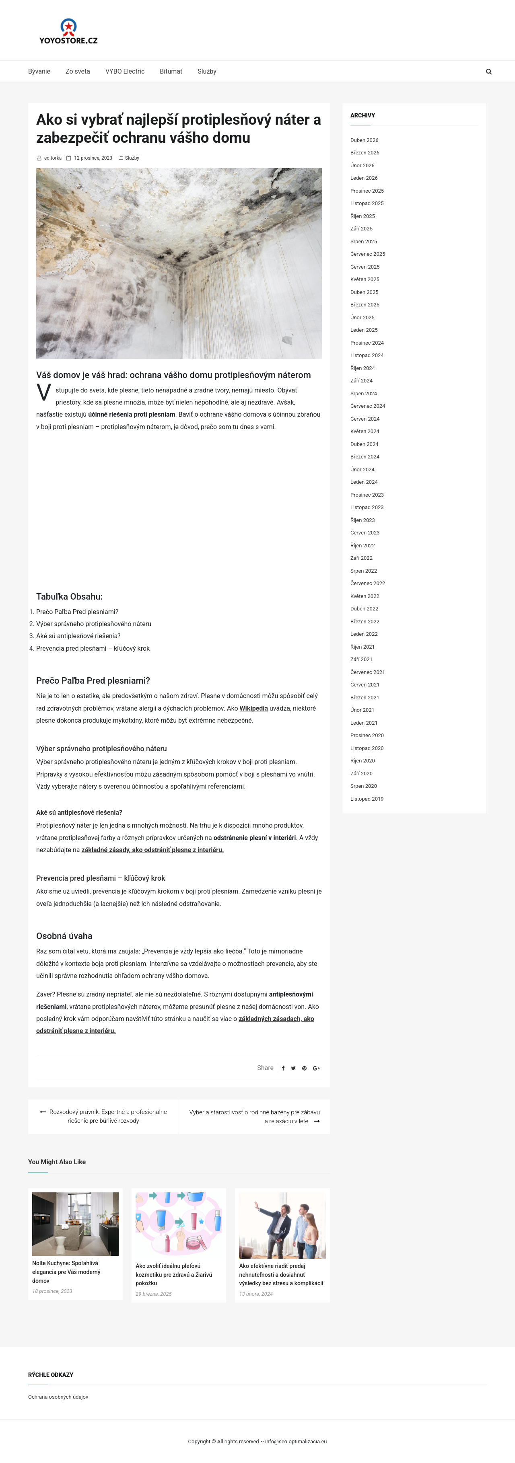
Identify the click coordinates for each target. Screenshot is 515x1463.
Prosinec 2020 (367, 735)
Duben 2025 (364, 292)
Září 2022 (361, 558)
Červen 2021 (365, 685)
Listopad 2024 (367, 355)
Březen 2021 (364, 698)
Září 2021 (361, 659)
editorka (53, 158)
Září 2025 (361, 229)
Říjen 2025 (362, 216)
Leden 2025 (364, 330)
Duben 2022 (364, 609)
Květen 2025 (364, 279)
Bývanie (39, 71)
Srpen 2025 (363, 241)
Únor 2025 (362, 317)
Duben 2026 (364, 140)
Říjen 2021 (362, 647)
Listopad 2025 (367, 203)
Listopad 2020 (367, 748)
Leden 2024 (364, 482)
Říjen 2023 (362, 520)
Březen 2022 (364, 621)
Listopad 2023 (367, 507)
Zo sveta (78, 71)
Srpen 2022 (363, 571)
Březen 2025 (364, 305)
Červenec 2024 (367, 406)
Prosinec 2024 (367, 343)
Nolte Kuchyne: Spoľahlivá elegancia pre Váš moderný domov (66, 1272)
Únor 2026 (362, 165)
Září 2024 (361, 381)
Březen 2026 (364, 153)
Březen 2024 (364, 457)
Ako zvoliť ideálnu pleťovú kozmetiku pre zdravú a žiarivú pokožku (174, 1274)
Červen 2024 (365, 419)
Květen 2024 (364, 431)
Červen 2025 (365, 267)
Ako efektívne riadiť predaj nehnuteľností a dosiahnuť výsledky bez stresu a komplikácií (281, 1274)
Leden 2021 (364, 723)
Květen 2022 (364, 596)
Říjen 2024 (362, 368)
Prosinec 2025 (367, 191)
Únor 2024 (362, 469)
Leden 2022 (364, 634)
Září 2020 (361, 774)
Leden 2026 (364, 178)
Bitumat (171, 71)
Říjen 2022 (362, 545)
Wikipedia (254, 708)
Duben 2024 (364, 444)
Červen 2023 (365, 533)
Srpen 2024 (363, 393)
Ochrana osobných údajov (58, 1396)
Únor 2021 (362, 710)
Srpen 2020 (363, 786)
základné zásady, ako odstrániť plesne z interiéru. (153, 850)
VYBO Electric (125, 71)
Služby (207, 71)
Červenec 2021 (367, 672)
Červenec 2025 (367, 254)
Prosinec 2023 (367, 495)
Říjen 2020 (362, 761)
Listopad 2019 (367, 799)
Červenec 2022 (367, 583)
